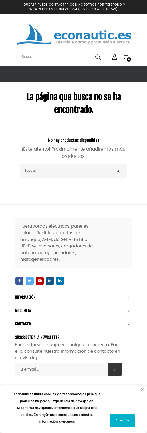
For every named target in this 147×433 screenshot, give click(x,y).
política (26, 415)
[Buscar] (73, 171)
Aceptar (122, 420)
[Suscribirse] (115, 369)
